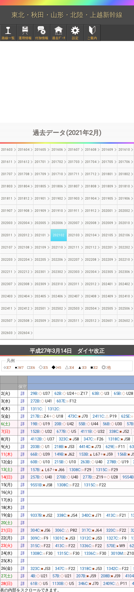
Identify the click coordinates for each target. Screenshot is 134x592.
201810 (124, 186)
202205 (40, 260)
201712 (90, 174)
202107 (7, 247)
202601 (107, 321)
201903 (74, 198)
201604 (23, 150)
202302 (57, 272)
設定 (75, 38)
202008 (90, 223)
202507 (7, 321)
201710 (57, 174)
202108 (23, 247)
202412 (23, 308)
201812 (23, 198)
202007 (74, 223)
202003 (7, 223)
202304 (90, 272)
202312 (90, 284)
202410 (124, 296)
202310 (57, 284)
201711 (74, 174)
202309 (40, 284)
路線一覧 (8, 38)
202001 (107, 211)
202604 (23, 333)
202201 (107, 247)
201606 (57, 150)
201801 (107, 174)
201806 (57, 186)
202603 (7, 333)
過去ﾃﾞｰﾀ (58, 38)
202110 (57, 247)
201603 (7, 150)
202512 (90, 321)
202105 (107, 235)
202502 (57, 308)
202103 (74, 235)
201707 (7, 174)
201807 (74, 186)
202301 (40, 272)
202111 (74, 247)
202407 (74, 296)
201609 (107, 150)
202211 (7, 272)
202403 (7, 296)
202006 (57, 223)
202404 (23, 296)
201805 (40, 186)
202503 (74, 308)
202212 (23, 272)
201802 (124, 174)
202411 (7, 308)
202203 (7, 260)
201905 (107, 198)
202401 (107, 284)
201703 (74, 162)
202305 (107, 272)
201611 (7, 162)
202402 (124, 284)
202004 (23, 223)
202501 (40, 308)
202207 (74, 260)
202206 (57, 260)
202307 (7, 284)
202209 (107, 260)
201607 (74, 150)
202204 (23, 260)
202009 (107, 223)
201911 (74, 211)
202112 (90, 247)
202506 (124, 308)
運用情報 (25, 38)
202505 (107, 308)
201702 (57, 162)
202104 (90, 235)
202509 (40, 321)
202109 (40, 247)
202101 (40, 235)
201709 (40, 174)
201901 (40, 198)
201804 (23, 186)
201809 (107, 186)
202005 (40, 223)
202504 (90, 308)
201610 (124, 150)
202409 (107, 296)
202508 (23, 321)
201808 (90, 186)
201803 (7, 186)
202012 (23, 235)
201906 (124, 198)
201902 (57, 198)
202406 (57, 296)
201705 (107, 162)
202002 (124, 211)
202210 (124, 260)
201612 (23, 162)
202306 (124, 272)
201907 (7, 211)
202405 (40, 296)
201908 (23, 211)
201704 (90, 162)
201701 (40, 162)
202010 (124, 223)
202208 (90, 260)
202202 (124, 247)
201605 (40, 150)
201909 (40, 211)
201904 (90, 198)
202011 (7, 235)
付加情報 (41, 38)
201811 (7, 198)
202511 (74, 321)
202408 (90, 296)
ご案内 (92, 38)
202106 (124, 235)
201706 (124, 162)
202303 (74, 272)
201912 (90, 211)
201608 (90, 150)
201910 (57, 211)
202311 (74, 284)
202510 (57, 321)
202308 (23, 284)
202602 (124, 321)
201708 (23, 174)
